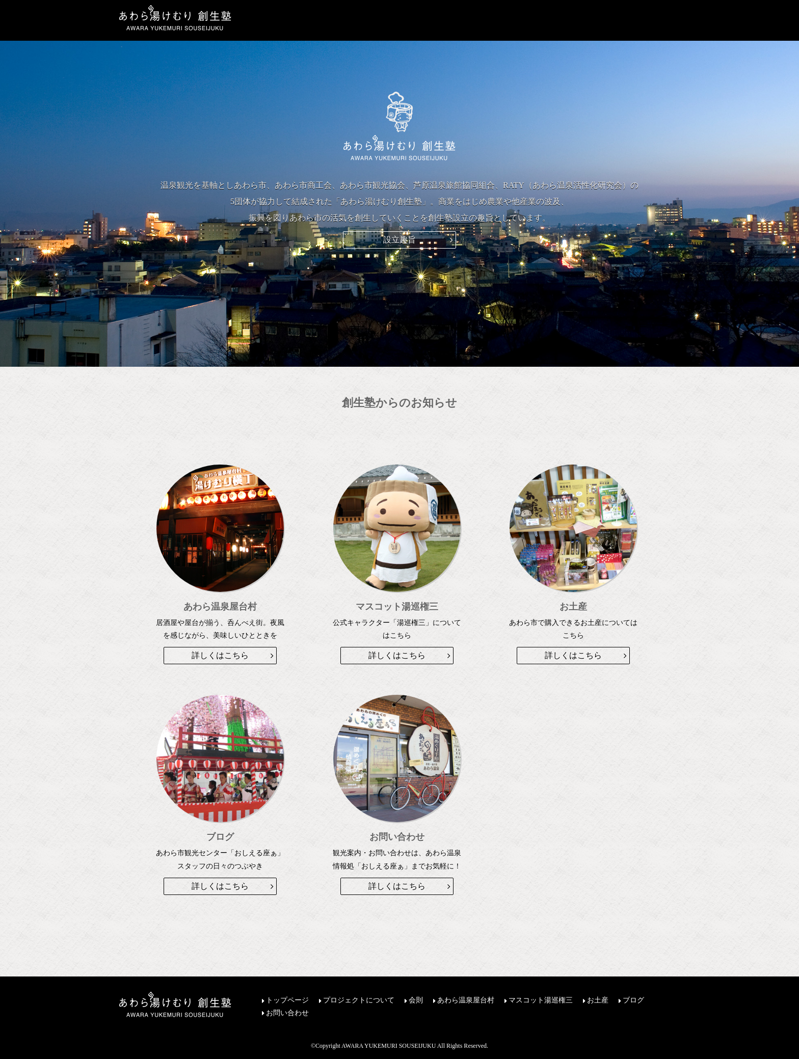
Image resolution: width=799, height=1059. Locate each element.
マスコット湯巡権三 (541, 1000)
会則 (416, 1000)
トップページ (287, 1000)
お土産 (597, 1000)
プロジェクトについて (358, 1000)
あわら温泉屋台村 (465, 1000)
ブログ (633, 1000)
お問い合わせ (287, 1013)
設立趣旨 (399, 239)
